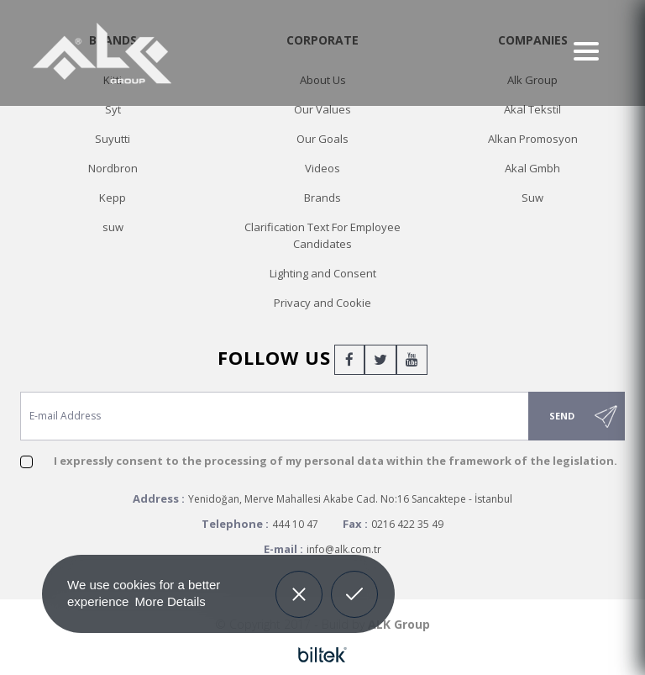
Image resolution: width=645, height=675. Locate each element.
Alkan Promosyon (533, 138)
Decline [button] (298, 581)
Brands (322, 197)
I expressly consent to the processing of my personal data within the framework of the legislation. (335, 460)
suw (112, 227)
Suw (532, 197)
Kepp (112, 197)
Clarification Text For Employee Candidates (322, 235)
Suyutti (112, 138)
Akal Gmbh (532, 168)
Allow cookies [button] (354, 592)
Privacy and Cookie (322, 302)
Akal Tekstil (532, 109)
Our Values (322, 109)
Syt (113, 109)
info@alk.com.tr (344, 549)
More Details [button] (170, 601)
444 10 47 (295, 524)
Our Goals (322, 138)
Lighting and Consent (323, 273)
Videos (322, 168)
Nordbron (113, 168)
